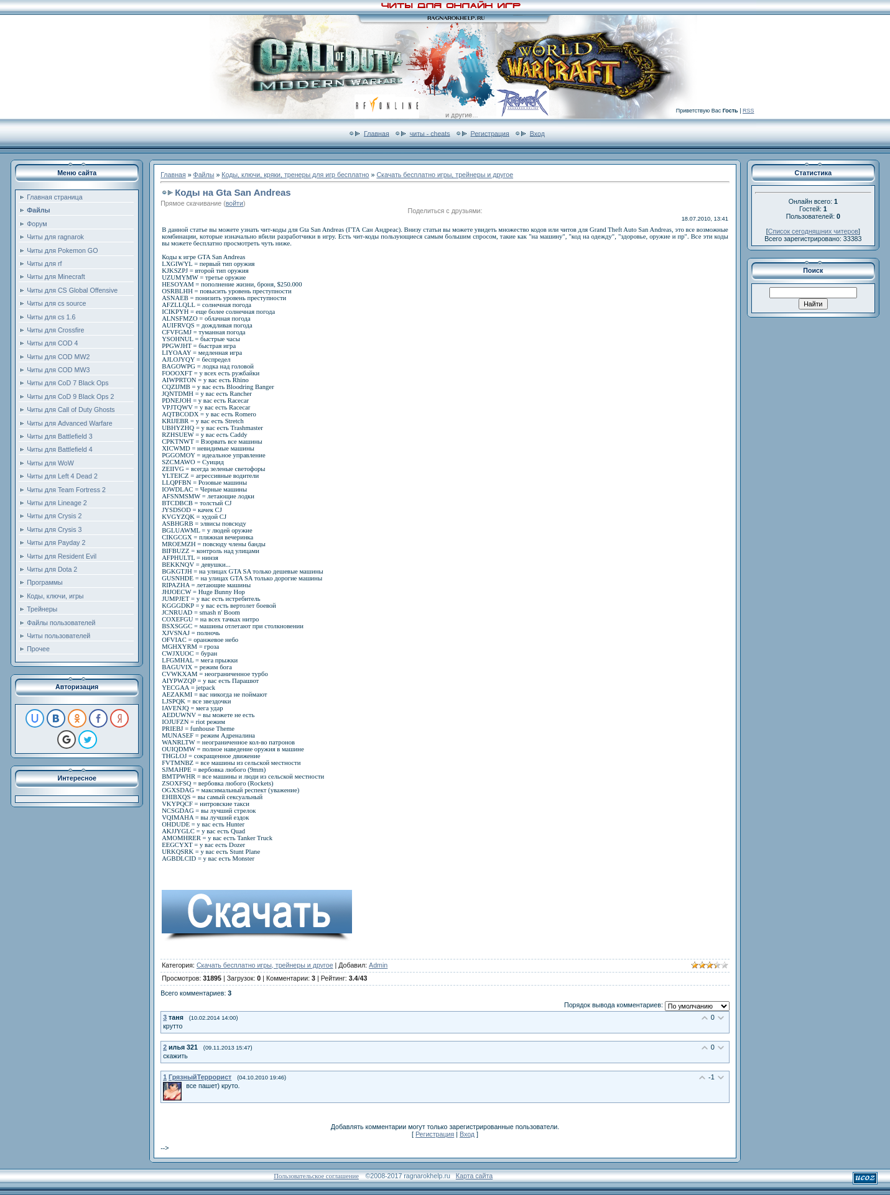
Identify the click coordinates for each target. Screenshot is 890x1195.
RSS (748, 111)
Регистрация (490, 133)
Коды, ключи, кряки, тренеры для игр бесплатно (295, 174)
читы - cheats (430, 133)
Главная (376, 133)
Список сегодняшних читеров (813, 231)
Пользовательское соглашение (316, 1176)
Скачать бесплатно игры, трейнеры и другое (444, 174)
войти (234, 203)
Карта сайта (474, 1175)
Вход (537, 133)
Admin (378, 965)
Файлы (204, 174)
